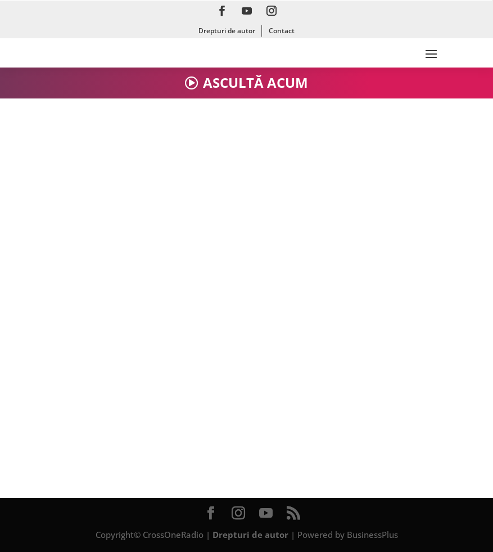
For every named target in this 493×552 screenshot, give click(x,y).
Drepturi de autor (226, 30)
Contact (282, 30)
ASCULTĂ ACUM (255, 82)
